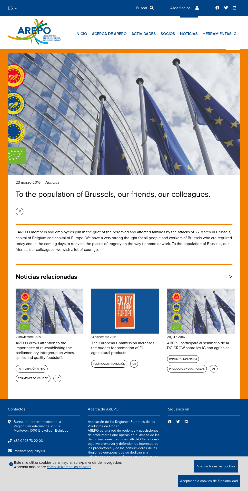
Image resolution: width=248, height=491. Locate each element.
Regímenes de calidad (33, 378)
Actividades (143, 33)
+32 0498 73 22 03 (28, 441)
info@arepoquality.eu (29, 451)
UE (19, 211)
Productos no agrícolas (187, 368)
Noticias (189, 33)
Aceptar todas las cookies (216, 466)
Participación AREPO (31, 368)
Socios (168, 33)
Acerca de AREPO (109, 33)
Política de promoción (109, 363)
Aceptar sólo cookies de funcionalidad (209, 481)
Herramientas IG (219, 33)
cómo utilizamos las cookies (69, 467)
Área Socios (180, 8)
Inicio (81, 33)
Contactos (16, 409)
